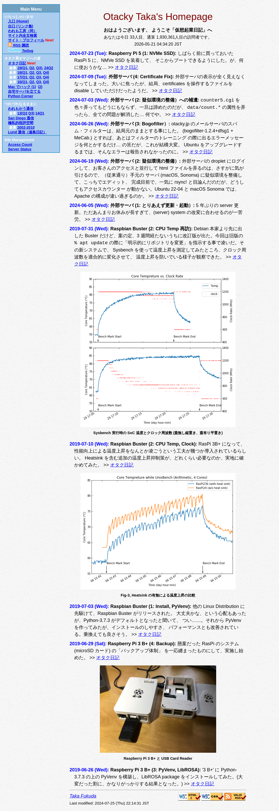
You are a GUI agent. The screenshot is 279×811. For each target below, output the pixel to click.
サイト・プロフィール (26, 40)
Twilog (20, 51)
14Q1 (39, 113)
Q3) (31, 113)
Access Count (20, 144)
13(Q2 (22, 113)
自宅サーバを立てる (24, 91)
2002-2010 (26, 127)
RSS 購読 (18, 45)
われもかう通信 (20, 108)
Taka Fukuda (83, 796)
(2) (40, 87)
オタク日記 (17, 63)
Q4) (46, 72)
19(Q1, (22, 68)
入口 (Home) (18, 21)
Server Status (19, 149)
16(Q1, (22, 82)
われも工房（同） (22, 31)
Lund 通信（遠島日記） (27, 132)
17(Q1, (22, 77)
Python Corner (20, 96)
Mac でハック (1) (22, 87)
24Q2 (48, 68)
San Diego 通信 (21, 118)
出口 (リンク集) (20, 26)
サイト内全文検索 (22, 35)
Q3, (39, 72)
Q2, (32, 68)
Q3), (39, 68)
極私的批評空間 (20, 123)
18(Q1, (22, 72)
